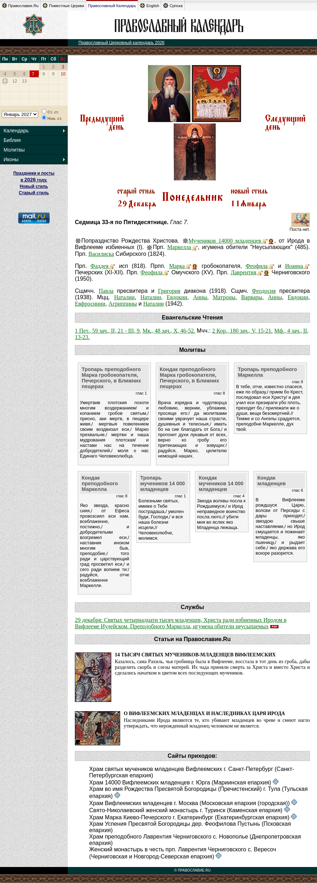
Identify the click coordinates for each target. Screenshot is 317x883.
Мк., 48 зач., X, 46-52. (169, 331)
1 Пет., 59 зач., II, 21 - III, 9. (108, 331)
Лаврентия (243, 272)
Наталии (124, 297)
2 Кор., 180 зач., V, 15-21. (242, 331)
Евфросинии (90, 304)
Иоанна (294, 266)
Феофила (257, 266)
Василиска (101, 254)
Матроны (224, 297)
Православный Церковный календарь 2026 (121, 42)
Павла (106, 291)
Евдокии (177, 297)
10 (63, 74)
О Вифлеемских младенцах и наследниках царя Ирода (204, 713)
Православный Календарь (112, 6)
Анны (200, 297)
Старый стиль (34, 192)
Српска (173, 5)
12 (14, 81)
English (149, 5)
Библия (12, 140)
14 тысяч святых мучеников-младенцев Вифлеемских (195, 654)
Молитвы (14, 150)
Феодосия (264, 291)
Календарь (16, 130)
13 (24, 81)
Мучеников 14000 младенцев (225, 241)
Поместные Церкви (63, 5)
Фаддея (99, 266)
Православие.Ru (20, 5)
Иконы (11, 159)
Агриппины (122, 304)
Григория (169, 291)
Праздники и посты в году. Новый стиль (34, 180)
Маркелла (179, 247)
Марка (177, 266)
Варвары (251, 297)
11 (4, 81)
